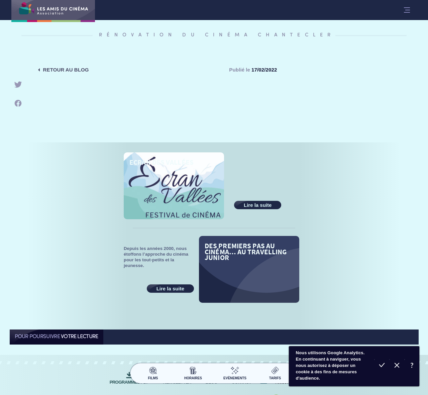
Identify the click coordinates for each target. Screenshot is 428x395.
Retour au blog (66, 70)
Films (153, 372)
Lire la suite (258, 205)
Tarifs (275, 372)
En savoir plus (411, 366)
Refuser (396, 366)
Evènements (235, 372)
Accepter (381, 366)
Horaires (193, 372)
